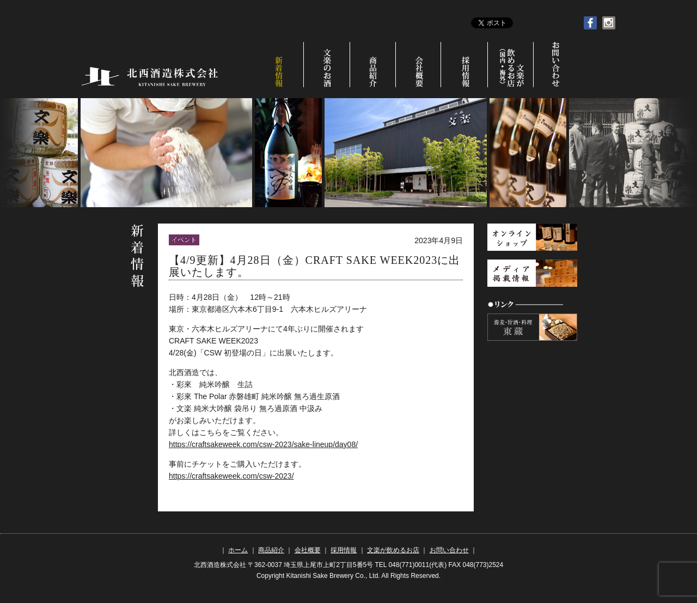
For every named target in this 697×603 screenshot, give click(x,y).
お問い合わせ (554, 64)
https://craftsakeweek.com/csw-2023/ (231, 476)
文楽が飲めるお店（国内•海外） (512, 64)
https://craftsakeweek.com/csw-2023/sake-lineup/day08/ (263, 444)
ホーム (238, 550)
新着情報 (279, 64)
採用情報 (466, 64)
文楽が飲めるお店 (393, 550)
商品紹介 (373, 64)
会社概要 (419, 64)
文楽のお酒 (327, 64)
